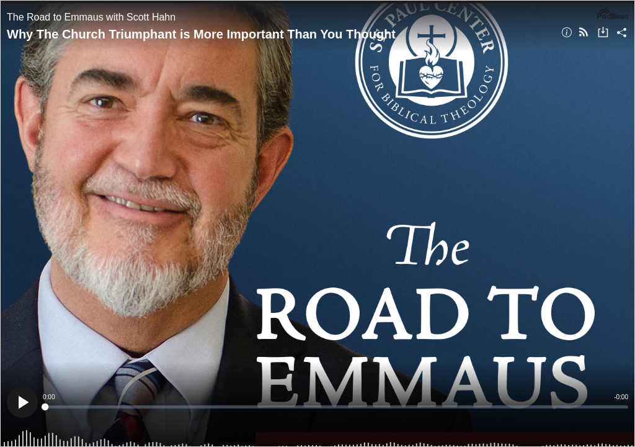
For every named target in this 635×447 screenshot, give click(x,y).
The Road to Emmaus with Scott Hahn (91, 17)
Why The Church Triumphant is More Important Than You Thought (201, 34)
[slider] (335, 407)
